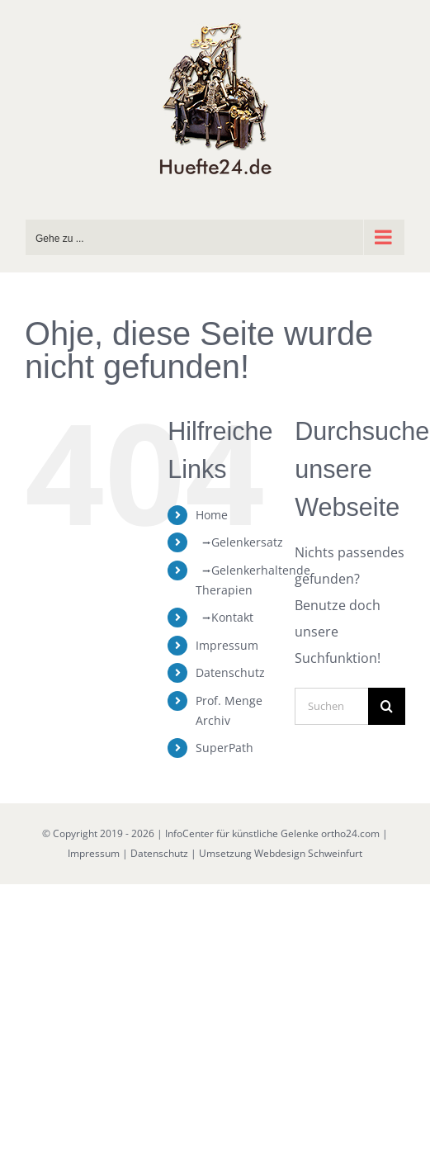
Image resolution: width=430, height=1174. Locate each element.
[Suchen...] (331, 706)
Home (212, 515)
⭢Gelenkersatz (239, 542)
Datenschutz (230, 672)
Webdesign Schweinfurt (308, 853)
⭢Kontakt (224, 617)
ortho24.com (350, 833)
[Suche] (386, 706)
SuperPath (224, 747)
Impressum (227, 645)
